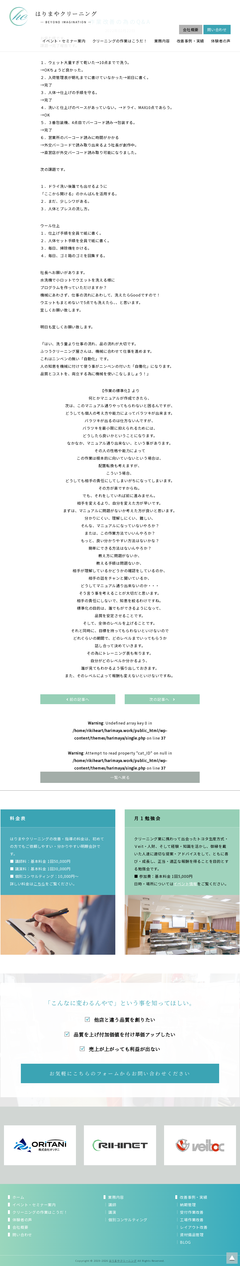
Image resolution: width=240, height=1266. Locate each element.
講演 (112, 1212)
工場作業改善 (192, 1219)
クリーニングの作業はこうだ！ (119, 41)
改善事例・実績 (190, 41)
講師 (112, 1204)
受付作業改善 (192, 1212)
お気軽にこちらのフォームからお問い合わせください (120, 1073)
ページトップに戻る (232, 1258)
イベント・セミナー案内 (64, 41)
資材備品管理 (192, 1234)
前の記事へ (77, 699)
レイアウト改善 (194, 1227)
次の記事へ (162, 699)
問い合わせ (217, 29)
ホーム (18, 1197)
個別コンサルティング (127, 1219)
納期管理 (188, 1204)
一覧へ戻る (120, 777)
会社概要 (191, 29)
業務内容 (162, 41)
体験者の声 (221, 41)
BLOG (185, 1242)
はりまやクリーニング (123, 1260)
